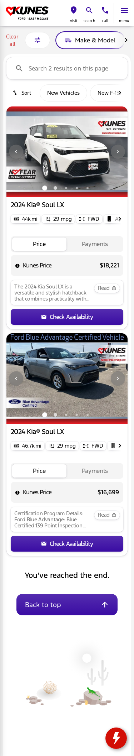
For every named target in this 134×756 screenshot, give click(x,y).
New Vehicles (63, 92)
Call (105, 21)
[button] (73, 13)
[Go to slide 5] (87, 188)
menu (124, 21)
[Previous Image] (16, 152)
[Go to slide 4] (77, 188)
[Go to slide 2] (55, 188)
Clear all (12, 40)
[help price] (17, 265)
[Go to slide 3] (66, 188)
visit (74, 21)
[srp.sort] (21, 93)
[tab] (39, 244)
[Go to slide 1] (44, 188)
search (89, 21)
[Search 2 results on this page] (67, 68)
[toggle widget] (116, 738)
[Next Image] (126, 40)
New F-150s (111, 92)
